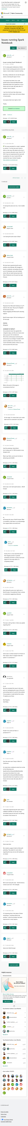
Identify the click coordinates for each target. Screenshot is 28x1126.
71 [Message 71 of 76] (7, 164)
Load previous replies (14, 187)
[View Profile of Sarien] (9, 541)
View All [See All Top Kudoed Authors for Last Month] (5, 1066)
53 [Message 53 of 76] (7, 349)
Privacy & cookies (4, 1111)
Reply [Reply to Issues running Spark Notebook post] (13, 121)
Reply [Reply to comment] (13, 168)
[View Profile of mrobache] (9, 643)
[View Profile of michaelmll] (9, 477)
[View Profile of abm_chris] (10, 405)
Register (7, 20)
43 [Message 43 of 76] (7, 706)
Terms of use (3, 1114)
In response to (14, 409)
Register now (16, 31)
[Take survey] (8, 1001)
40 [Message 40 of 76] (7, 820)
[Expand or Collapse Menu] (2, 17)
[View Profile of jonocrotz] (9, 296)
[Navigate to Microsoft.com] (5, 13)
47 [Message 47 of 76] (7, 528)
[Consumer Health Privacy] (14, 1121)
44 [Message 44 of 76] (7, 662)
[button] (13, 48)
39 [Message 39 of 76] (7, 858)
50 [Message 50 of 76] (7, 462)
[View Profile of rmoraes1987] (10, 226)
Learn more (4, 8)
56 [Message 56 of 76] (7, 212)
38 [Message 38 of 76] (7, 889)
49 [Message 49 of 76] (7, 493)
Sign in (13, 20)
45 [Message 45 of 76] (7, 629)
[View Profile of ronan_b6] (9, 55)
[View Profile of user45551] (9, 613)
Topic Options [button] (21, 48)
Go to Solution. (16, 108)
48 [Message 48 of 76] (8, 566)
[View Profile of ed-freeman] (9, 580)
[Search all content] (16, 24)
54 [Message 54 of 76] (7, 281)
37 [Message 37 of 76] (7, 924)
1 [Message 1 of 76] (7, 118)
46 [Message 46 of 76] (7, 599)
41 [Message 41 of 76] (7, 785)
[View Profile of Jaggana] (9, 938)
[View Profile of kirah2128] (9, 196)
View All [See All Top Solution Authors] (5, 1034)
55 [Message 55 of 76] (7, 241)
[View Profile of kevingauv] (9, 834)
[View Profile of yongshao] (9, 720)
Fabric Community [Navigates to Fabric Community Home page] (16, 13)
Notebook (9, 114)
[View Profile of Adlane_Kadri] (10, 255)
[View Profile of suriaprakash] (10, 872)
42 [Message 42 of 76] (7, 737)
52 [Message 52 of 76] (8, 424)
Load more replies (14, 965)
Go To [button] (23, 20)
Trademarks (3, 1116)
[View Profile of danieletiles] (9, 507)
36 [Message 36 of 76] (7, 953)
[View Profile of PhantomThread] (10, 363)
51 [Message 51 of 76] (7, 392)
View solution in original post (10, 160)
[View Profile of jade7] (8, 799)
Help (18, 20)
